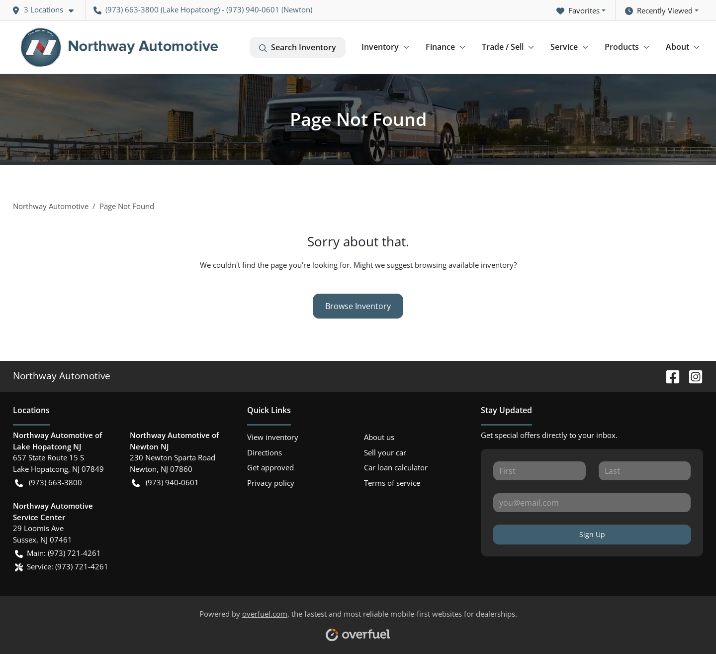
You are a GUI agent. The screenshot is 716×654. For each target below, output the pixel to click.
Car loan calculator (396, 467)
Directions (264, 452)
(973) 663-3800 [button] (126, 9)
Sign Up (592, 534)
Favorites (578, 10)
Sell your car (385, 452)
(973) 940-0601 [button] (165, 482)
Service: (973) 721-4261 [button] (61, 566)
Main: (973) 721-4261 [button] (58, 553)
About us (379, 437)
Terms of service (392, 483)
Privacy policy (270, 483)
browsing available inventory (464, 265)
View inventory (272, 437)
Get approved (270, 467)
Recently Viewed (659, 10)
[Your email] (592, 503)
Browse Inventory (358, 306)
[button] (47, 9)
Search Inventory (297, 47)
